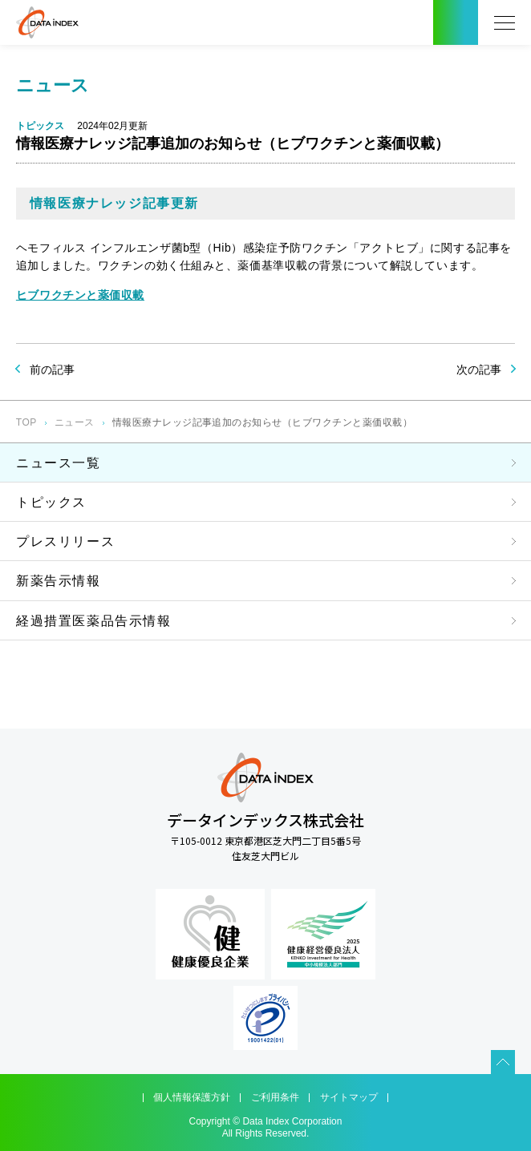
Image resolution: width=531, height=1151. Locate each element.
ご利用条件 (275, 1097)
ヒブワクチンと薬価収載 (80, 295)
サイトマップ (349, 1097)
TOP (26, 422)
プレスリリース (65, 541)
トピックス (51, 502)
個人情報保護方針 (191, 1097)
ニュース (75, 422)
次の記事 (478, 369)
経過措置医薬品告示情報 (94, 621)
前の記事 (52, 369)
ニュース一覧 (58, 463)
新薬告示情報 (58, 581)
